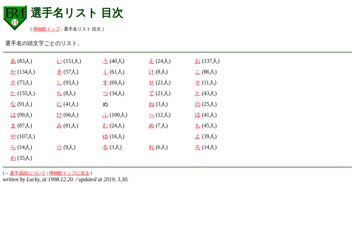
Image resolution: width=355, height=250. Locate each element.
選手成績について (28, 173)
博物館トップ (46, 29)
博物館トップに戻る (69, 173)
